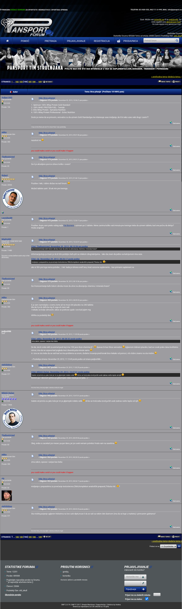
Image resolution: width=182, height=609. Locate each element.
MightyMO (6, 239)
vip (3, 478)
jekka (4, 132)
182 (17, 82)
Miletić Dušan (8, 393)
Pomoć (25, 41)
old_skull (178, 36)
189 (40, 82)
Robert (5, 175)
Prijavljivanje (76, 41)
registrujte (173, 19)
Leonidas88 (7, 218)
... (14, 82)
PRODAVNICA (127, 41)
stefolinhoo (7, 364)
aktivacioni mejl (173, 22)
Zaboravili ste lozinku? (134, 570)
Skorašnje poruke (13, 595)
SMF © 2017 (76, 605)
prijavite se (159, 19)
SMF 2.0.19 (65, 605)
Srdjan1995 (7, 97)
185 (29, 82)
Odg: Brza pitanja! (47, 98)
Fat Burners (69, 225)
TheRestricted (8, 157)
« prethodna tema (159, 76)
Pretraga (51, 41)
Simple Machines (88, 605)
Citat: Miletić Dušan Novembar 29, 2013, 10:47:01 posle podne (60, 372)
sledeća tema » (174, 76)
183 (21, 82)
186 (34, 82)
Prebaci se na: (155, 546)
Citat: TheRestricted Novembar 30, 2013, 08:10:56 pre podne (59, 246)
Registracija (102, 41)
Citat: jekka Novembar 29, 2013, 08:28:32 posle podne (56, 339)
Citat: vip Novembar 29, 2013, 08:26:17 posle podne (55, 259)
